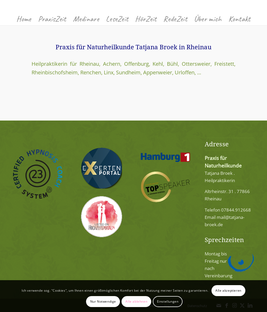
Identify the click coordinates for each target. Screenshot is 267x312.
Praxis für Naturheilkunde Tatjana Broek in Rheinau (133, 47)
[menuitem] (23, 18)
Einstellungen (168, 301)
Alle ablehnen (136, 301)
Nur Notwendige (103, 301)
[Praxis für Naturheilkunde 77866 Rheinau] (133, 6)
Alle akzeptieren (228, 290)
